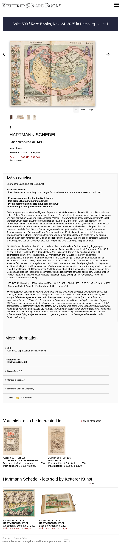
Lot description (19, 177)
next (66, 541)
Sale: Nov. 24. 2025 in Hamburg (54, 24)
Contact (6, 538)
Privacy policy (21, 538)
